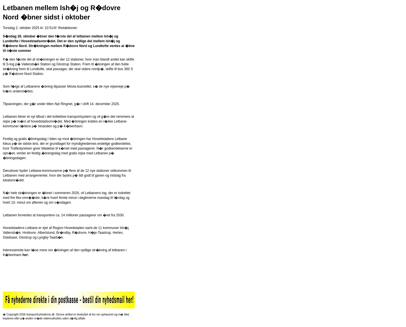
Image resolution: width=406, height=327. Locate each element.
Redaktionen (67, 28)
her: (25, 255)
